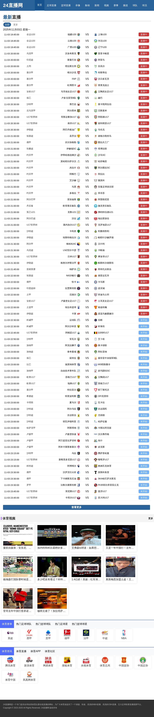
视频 (106, 5)
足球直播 (51, 5)
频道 (125, 5)
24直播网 (13, 5)
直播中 (143, 34)
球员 (144, 5)
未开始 (143, 320)
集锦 (87, 5)
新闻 (96, 5)
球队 (135, 5)
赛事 (116, 5)
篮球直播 (66, 5)
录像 (77, 5)
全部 (7, 24)
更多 (15, 24)
